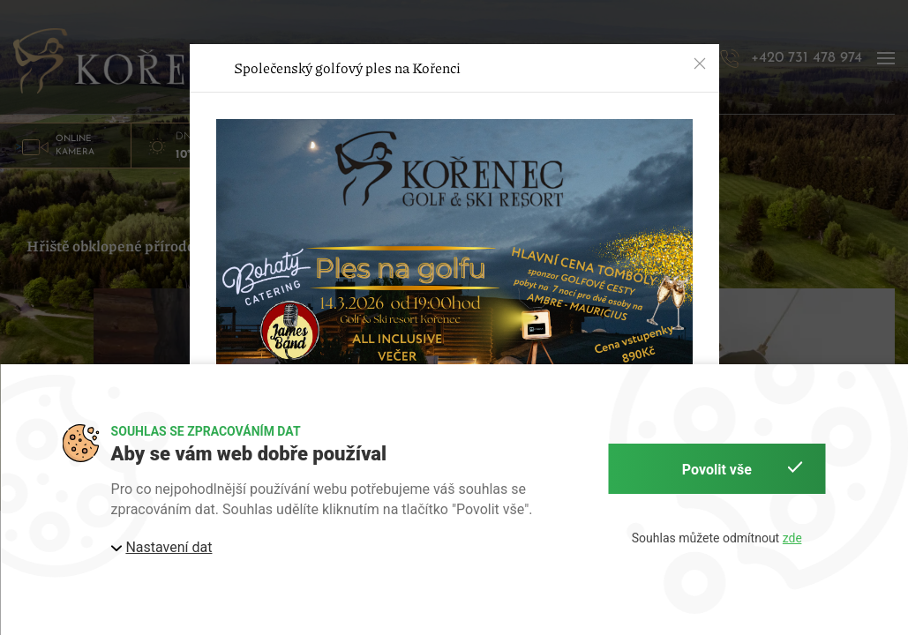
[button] (699, 63)
